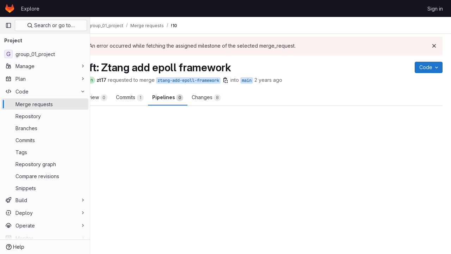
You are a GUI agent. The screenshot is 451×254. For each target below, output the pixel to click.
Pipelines (194, 97)
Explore (30, 9)
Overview (118, 97)
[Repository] (44, 116)
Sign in (435, 9)
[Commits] (44, 140)
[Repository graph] (44, 164)
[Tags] (44, 152)
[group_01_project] (44, 54)
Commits (156, 97)
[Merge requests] (44, 104)
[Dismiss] (434, 46)
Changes (232, 97)
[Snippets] (44, 188)
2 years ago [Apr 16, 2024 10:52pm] (295, 80)
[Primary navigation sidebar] (8, 25)
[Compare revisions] (44, 176)
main (273, 80)
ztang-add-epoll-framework (215, 80)
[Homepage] (10, 8)
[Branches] (44, 128)
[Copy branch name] (252, 80)
